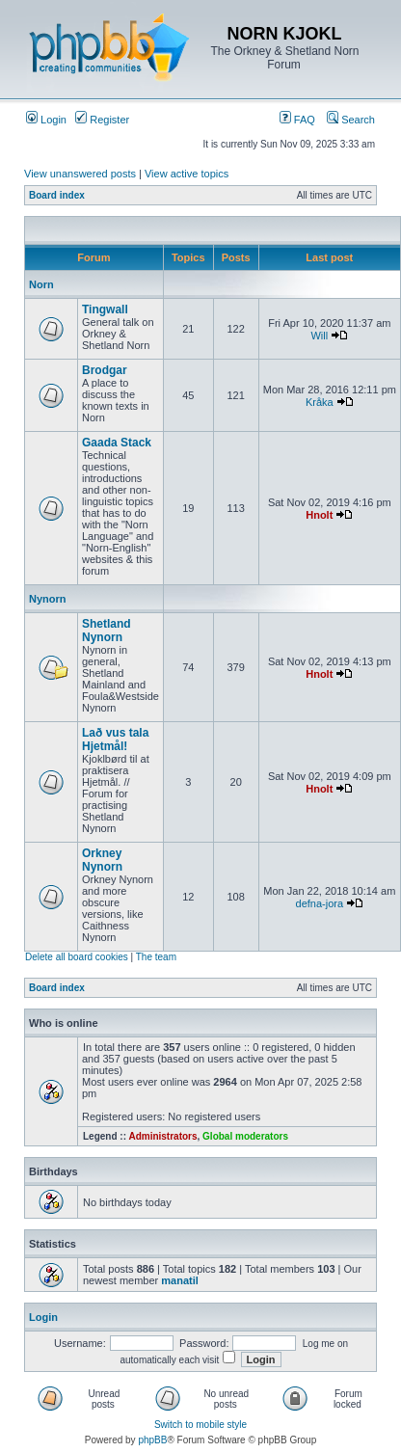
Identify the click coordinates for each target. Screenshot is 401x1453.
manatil (180, 1280)
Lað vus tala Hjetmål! (115, 739)
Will (319, 335)
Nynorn (48, 599)
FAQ (297, 119)
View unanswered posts (80, 173)
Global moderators (245, 1136)
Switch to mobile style (200, 1424)
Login (46, 119)
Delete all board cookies (76, 957)
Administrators (162, 1136)
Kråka (320, 402)
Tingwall (105, 309)
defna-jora (320, 903)
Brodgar (104, 370)
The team (156, 957)
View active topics (186, 173)
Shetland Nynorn (106, 630)
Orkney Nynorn (102, 860)
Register (102, 119)
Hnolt (319, 515)
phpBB (152, 1440)
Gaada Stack (116, 442)
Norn (41, 284)
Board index (57, 195)
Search (351, 119)
